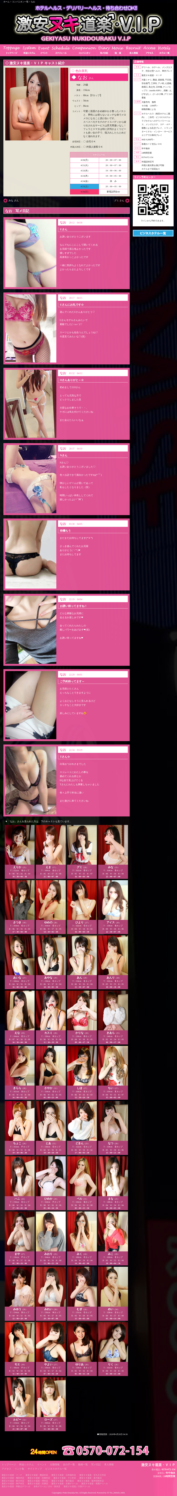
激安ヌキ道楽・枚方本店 (13, 1481)
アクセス (6, 1469)
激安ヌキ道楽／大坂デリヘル (77, 1486)
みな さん (14, 200)
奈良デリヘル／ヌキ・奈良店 (47, 1486)
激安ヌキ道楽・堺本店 (38, 1481)
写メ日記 (96, 1464)
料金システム (26, 1464)
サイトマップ (35, 1469)
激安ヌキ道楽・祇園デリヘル (94, 1483)
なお (33, 2)
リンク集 (19, 1469)
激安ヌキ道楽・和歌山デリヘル (16, 1486)
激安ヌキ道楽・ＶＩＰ (12, 1475)
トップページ (9, 1464)
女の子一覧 (69, 1464)
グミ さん (119, 200)
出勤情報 (55, 1464)
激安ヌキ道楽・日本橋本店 (63, 1475)
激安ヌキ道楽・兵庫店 (38, 1483)
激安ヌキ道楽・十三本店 (64, 1478)
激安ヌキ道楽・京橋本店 (39, 1478)
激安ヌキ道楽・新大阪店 (90, 1478)
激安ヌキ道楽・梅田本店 (13, 1478)
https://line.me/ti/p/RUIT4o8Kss (153, 223)
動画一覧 (83, 1464)
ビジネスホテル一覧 (56, 1469)
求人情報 (109, 1464)
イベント (42, 1464)
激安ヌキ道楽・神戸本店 (13, 1483)
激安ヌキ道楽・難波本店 (37, 1475)
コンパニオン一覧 (20, 2)
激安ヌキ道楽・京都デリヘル (64, 1483)
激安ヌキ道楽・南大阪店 (62, 1481)
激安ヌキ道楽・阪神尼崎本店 (90, 1481)
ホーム (6, 2)
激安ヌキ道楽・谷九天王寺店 (92, 1475)
